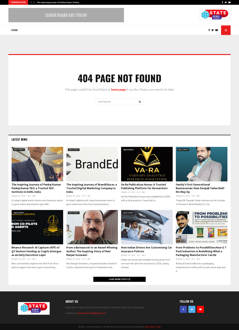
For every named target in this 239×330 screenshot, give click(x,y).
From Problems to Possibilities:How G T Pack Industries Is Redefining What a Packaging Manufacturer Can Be (201, 251)
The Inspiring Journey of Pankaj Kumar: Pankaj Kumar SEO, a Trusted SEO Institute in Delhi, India (36, 188)
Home (14, 30)
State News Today (153, 327)
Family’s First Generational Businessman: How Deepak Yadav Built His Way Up (200, 188)
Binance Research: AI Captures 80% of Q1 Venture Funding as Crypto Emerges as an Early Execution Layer (36, 251)
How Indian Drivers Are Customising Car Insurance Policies (146, 249)
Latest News (19, 139)
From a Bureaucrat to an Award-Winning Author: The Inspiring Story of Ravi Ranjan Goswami (91, 251)
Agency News (19, 150)
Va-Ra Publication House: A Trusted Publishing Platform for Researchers (144, 186)
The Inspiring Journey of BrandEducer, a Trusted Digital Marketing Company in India (91, 188)
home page (118, 89)
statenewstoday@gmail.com (91, 313)
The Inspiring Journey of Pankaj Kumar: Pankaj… (58, 2)
